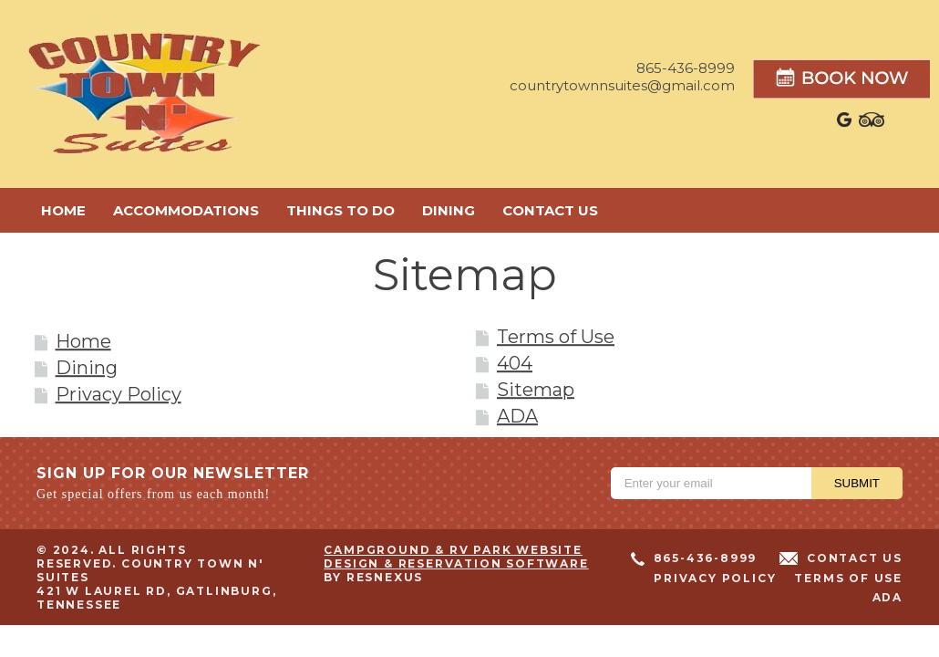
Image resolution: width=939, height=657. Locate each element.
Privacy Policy (118, 395)
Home (83, 342)
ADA (517, 417)
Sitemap (535, 391)
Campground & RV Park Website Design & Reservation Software (456, 556)
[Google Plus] (845, 124)
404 (514, 364)
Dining (87, 369)
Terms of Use (555, 338)
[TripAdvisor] (871, 124)
